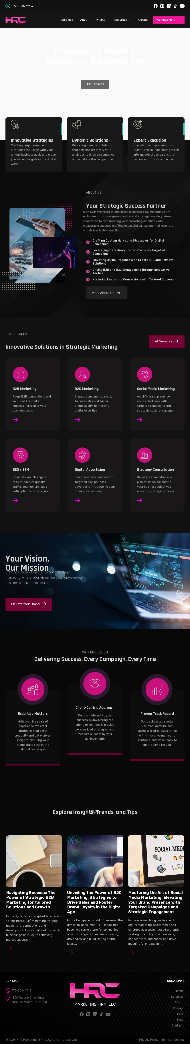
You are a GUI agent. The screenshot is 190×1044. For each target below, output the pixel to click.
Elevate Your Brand (25, 604)
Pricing (101, 20)
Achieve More (166, 20)
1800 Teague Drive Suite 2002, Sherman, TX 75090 (29, 1000)
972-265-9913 (23, 6)
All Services (163, 341)
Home (179, 991)
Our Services (95, 84)
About (84, 20)
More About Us (103, 293)
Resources (122, 20)
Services (67, 20)
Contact (144, 20)
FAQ (180, 1014)
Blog (180, 1019)
